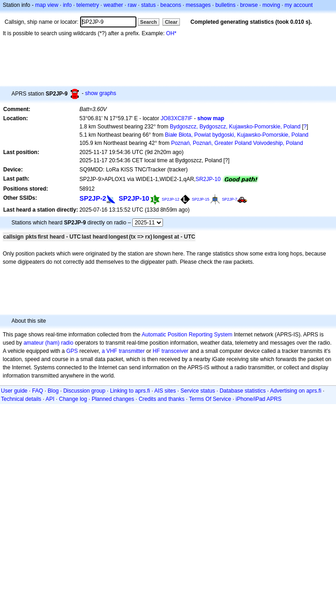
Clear (171, 22)
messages (198, 5)
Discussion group (84, 391)
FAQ (37, 391)
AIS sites (165, 391)
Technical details (21, 399)
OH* (171, 33)
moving (271, 5)
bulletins (225, 5)
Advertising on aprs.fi (295, 391)
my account (299, 5)
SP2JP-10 (134, 198)
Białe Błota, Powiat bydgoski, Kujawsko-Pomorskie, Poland (237, 135)
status (148, 5)
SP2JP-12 (170, 199)
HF (156, 351)
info (67, 5)
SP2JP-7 (230, 199)
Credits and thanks (161, 399)
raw (132, 5)
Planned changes (113, 399)
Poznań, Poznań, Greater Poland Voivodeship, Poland (237, 143)
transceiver (175, 351)
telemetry (87, 5)
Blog (53, 391)
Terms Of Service (210, 399)
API (49, 399)
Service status (197, 391)
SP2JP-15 (200, 199)
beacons (170, 5)
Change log (73, 399)
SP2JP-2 (92, 198)
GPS (72, 351)
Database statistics (243, 391)
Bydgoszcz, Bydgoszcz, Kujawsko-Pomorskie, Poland (235, 126)
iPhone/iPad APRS (259, 399)
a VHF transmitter (123, 351)
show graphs (100, 93)
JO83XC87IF (176, 118)
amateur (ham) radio (48, 343)
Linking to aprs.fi (130, 391)
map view (47, 5)
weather (113, 5)
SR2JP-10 (208, 179)
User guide (14, 391)
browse (249, 5)
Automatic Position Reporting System (186, 334)
